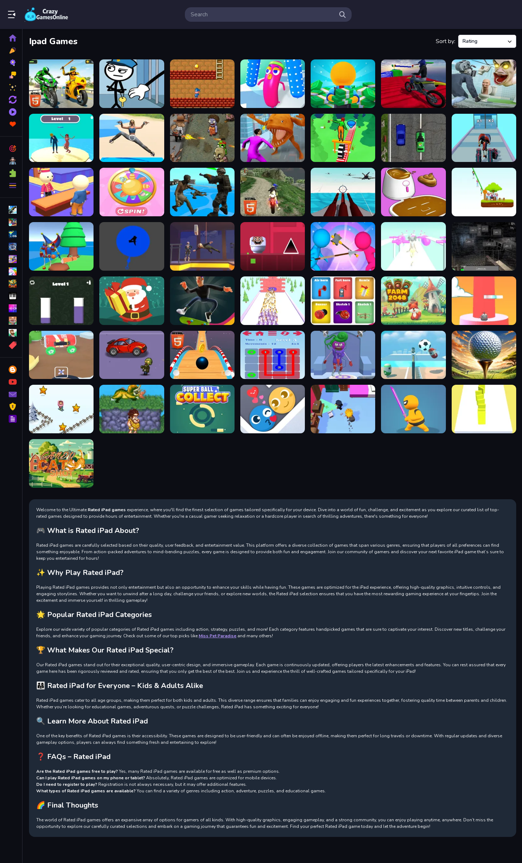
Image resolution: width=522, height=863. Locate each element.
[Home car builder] (61, 355)
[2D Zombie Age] (202, 138)
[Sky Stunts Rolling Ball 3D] (202, 355)
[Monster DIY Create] (343, 355)
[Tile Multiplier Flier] (484, 300)
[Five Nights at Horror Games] (484, 246)
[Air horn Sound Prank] (343, 300)
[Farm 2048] (413, 300)
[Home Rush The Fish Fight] (272, 138)
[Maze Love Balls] (272, 409)
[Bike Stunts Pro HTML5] (413, 83)
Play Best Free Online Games (46, 14)
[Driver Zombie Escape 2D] (131, 355)
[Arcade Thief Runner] (202, 83)
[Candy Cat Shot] (61, 463)
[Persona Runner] (61, 138)
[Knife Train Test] (131, 246)
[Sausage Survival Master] (272, 83)
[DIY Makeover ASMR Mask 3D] (413, 192)
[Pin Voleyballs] (413, 355)
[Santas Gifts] (131, 300)
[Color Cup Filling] (61, 300)
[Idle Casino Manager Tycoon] (343, 83)
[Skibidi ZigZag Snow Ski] (61, 409)
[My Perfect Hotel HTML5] (61, 192)
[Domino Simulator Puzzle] (484, 409)
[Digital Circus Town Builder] (61, 246)
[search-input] (262, 14)
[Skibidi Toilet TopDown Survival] (484, 83)
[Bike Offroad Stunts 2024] (272, 192)
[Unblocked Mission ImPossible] (202, 246)
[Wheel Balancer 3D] (343, 138)
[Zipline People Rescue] (484, 192)
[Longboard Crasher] (202, 300)
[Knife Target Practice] (272, 300)
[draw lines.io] (272, 355)
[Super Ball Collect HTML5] (202, 409)
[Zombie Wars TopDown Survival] (202, 192)
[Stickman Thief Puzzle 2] (131, 83)
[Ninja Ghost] (413, 409)
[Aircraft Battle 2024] (343, 192)
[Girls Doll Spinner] (131, 192)
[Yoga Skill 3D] (131, 138)
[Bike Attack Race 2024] (61, 83)
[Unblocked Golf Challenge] (484, 355)
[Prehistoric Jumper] (131, 409)
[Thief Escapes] (343, 409)
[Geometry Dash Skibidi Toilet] (272, 246)
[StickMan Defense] (343, 246)
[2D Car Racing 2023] (413, 138)
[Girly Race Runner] (413, 246)
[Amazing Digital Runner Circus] (484, 138)
